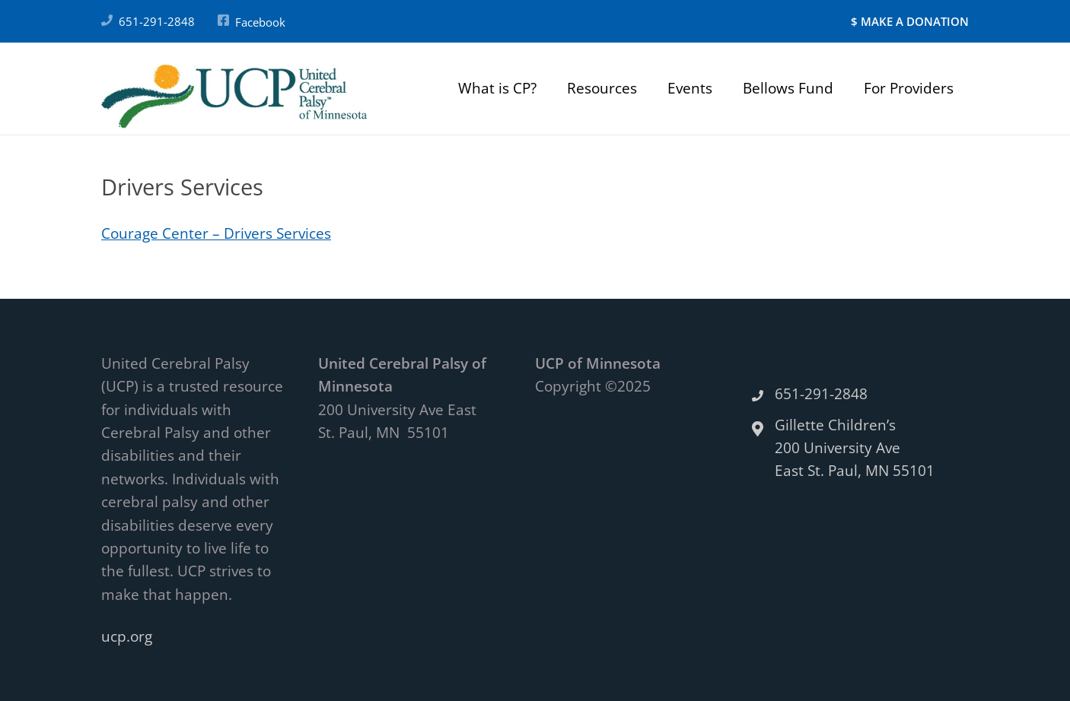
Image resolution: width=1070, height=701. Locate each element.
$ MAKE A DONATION (910, 21)
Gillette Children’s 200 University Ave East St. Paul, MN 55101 (855, 448)
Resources (602, 88)
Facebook (251, 21)
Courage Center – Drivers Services (216, 233)
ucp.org (126, 636)
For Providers (909, 88)
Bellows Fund (788, 88)
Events (689, 88)
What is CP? (497, 88)
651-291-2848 (148, 21)
